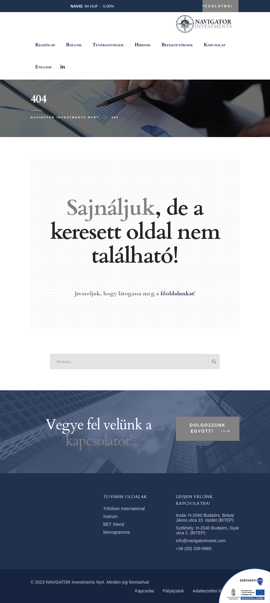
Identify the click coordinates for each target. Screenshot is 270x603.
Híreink (143, 44)
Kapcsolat (215, 44)
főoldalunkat (177, 293)
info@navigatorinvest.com (201, 540)
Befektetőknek (177, 44)
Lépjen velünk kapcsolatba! (192, 6)
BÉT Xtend (113, 524)
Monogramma (116, 532)
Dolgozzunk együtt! (210, 429)
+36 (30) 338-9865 (194, 548)
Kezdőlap (45, 44)
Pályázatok (173, 590)
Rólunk (74, 44)
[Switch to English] (43, 67)
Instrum (110, 516)
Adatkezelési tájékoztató (216, 590)
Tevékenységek (108, 44)
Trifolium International (124, 508)
